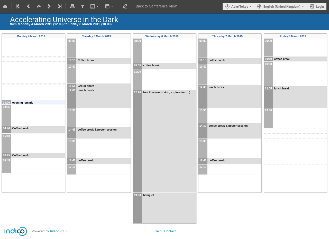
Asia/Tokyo (239, 6)
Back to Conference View (156, 6)
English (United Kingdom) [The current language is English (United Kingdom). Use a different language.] (281, 6)
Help (158, 231)
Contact (170, 231)
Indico (54, 231)
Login (320, 6)
